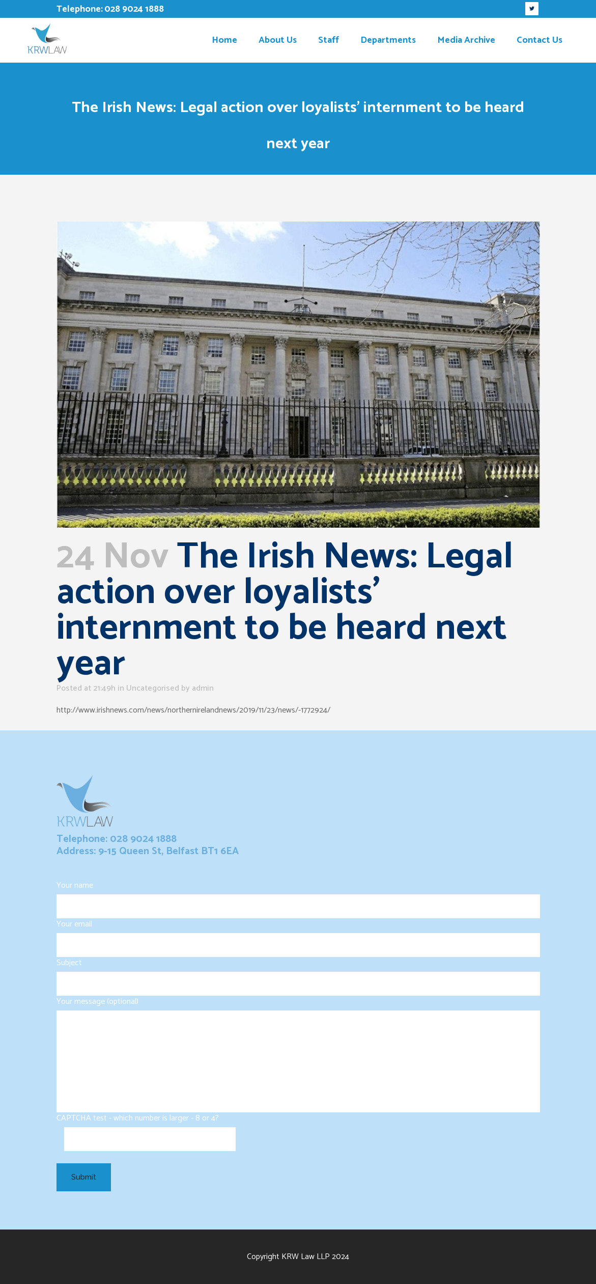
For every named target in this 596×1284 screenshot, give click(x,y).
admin (203, 688)
